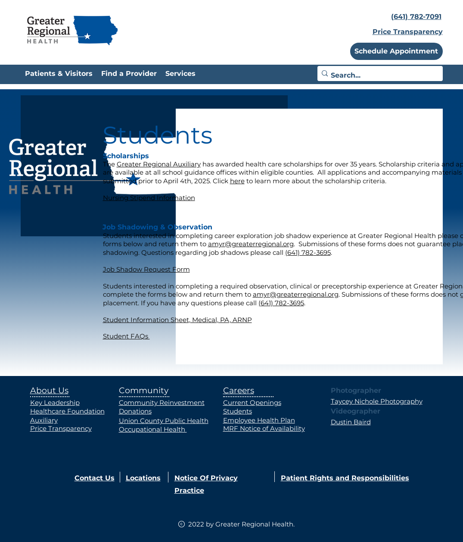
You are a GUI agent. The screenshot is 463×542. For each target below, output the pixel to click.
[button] (396, 51)
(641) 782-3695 (281, 303)
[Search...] (378, 75)
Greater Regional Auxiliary (159, 164)
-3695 (322, 252)
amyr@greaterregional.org (251, 244)
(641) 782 (299, 252)
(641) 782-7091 (416, 17)
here (237, 181)
